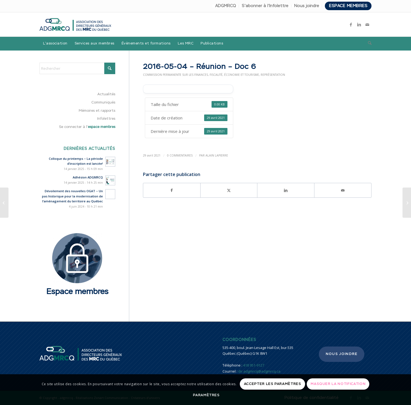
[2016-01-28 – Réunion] (406, 203)
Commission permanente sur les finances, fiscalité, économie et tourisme (201, 75)
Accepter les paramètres (272, 384)
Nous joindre (306, 6)
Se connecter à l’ (87, 127)
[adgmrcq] (75, 24)
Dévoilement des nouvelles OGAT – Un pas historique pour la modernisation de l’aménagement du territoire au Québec (72, 196)
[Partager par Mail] (342, 190)
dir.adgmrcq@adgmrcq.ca (259, 371)
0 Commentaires (180, 155)
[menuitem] (225, 6)
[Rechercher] (367, 44)
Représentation (273, 75)
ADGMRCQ (225, 6)
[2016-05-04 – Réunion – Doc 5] (4, 203)
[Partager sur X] (229, 190)
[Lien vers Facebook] (351, 24)
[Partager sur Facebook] (171, 190)
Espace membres (348, 6)
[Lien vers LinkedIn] (359, 24)
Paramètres (206, 395)
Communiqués (103, 102)
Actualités (106, 94)
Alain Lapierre (217, 155)
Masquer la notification (338, 384)
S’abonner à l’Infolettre (265, 6)
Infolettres (106, 119)
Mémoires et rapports (97, 111)
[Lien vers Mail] (367, 24)
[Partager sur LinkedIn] (285, 190)
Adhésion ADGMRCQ (88, 177)
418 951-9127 (253, 365)
